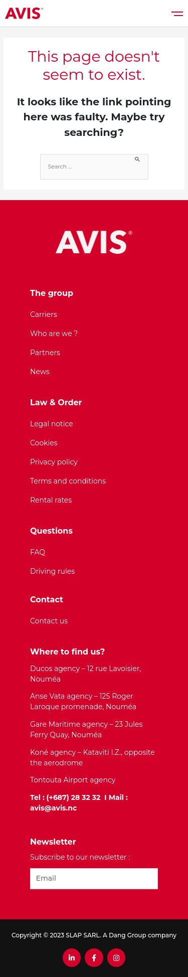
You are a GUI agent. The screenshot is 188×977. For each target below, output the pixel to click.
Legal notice (51, 423)
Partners (45, 352)
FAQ (37, 552)
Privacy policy (54, 461)
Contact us (49, 620)
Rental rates (51, 500)
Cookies (44, 442)
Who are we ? (54, 333)
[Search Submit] (138, 158)
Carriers (43, 314)
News (40, 371)
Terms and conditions (68, 480)
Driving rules (52, 571)
